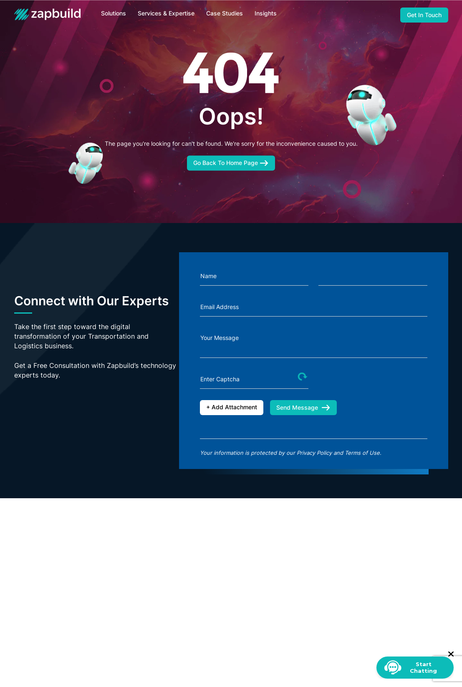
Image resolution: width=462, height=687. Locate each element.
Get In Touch (424, 14)
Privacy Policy (314, 452)
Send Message (303, 407)
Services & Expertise (166, 13)
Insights (266, 13)
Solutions (113, 13)
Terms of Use (362, 452)
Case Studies (224, 13)
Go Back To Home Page (231, 162)
